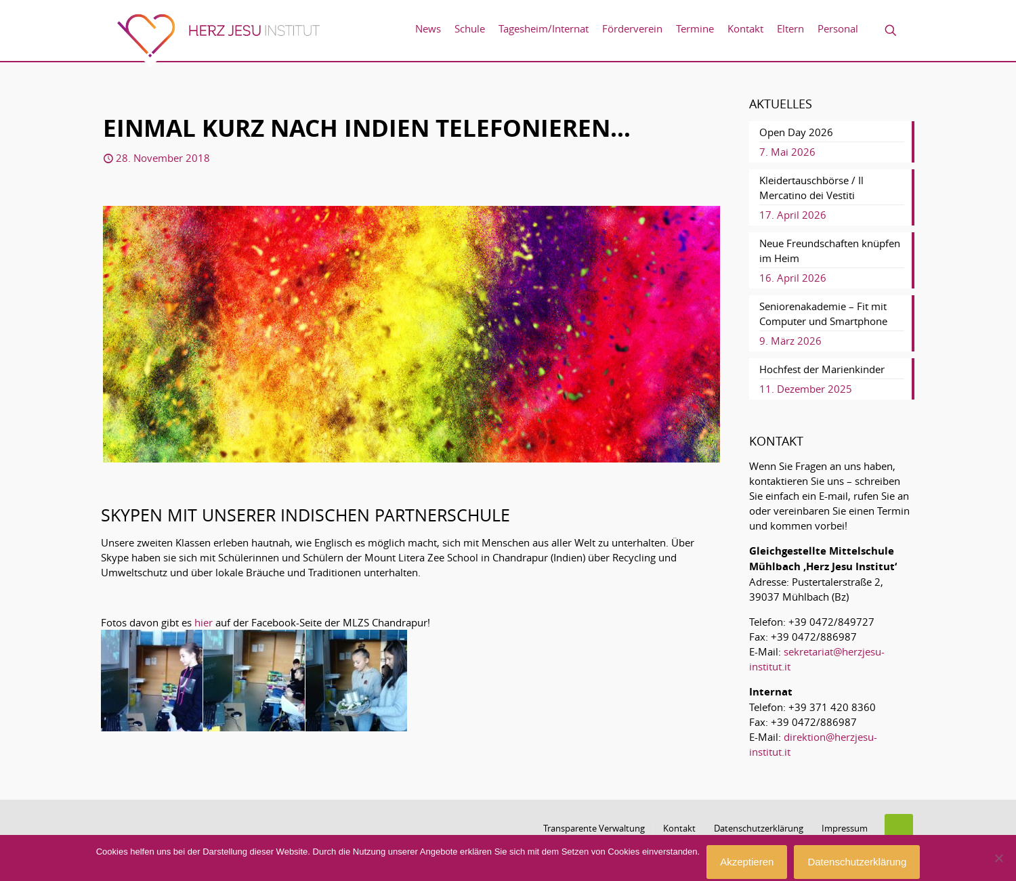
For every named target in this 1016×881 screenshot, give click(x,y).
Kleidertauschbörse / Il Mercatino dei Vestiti (811, 187)
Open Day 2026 (796, 132)
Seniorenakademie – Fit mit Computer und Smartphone (823, 313)
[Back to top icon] (899, 828)
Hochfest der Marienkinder (822, 369)
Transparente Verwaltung (594, 828)
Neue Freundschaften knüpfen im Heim (829, 250)
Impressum (845, 828)
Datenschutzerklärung (758, 828)
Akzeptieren (747, 861)
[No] (999, 858)
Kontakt (679, 828)
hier (203, 622)
